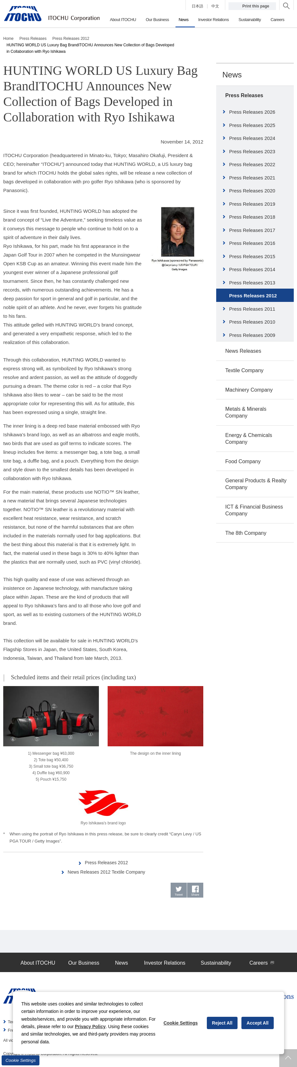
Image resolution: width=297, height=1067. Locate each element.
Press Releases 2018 (252, 217)
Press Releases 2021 (252, 177)
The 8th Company (245, 533)
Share (195, 896)
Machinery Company (249, 390)
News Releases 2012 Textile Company (106, 872)
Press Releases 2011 (252, 309)
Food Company (242, 461)
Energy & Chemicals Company (248, 438)
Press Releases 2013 (252, 282)
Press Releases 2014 (252, 269)
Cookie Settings (20, 1060)
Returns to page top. (288, 1058)
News (232, 74)
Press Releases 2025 (252, 125)
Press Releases (244, 95)
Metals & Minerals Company (245, 412)
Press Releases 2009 (252, 335)
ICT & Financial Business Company (254, 510)
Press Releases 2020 (252, 190)
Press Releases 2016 (252, 243)
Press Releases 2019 (252, 204)
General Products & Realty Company (255, 484)
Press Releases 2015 (252, 256)
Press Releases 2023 (252, 151)
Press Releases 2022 (252, 164)
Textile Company (244, 370)
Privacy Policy (90, 1026)
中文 (215, 6)
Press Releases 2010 (252, 322)
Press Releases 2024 (252, 138)
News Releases (243, 351)
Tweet (179, 896)
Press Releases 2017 (252, 230)
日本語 (197, 6)
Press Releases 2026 (252, 112)
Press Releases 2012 (107, 862)
